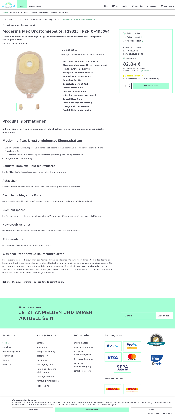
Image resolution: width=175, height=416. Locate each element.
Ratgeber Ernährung (84, 359)
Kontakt (40, 342)
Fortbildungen (35, 6)
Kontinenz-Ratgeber (84, 347)
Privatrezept (131, 37)
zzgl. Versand (145, 70)
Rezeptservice (43, 356)
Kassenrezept (132, 40)
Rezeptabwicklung (45, 351)
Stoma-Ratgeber (82, 342)
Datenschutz (154, 413)
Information (82, 335)
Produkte (8, 335)
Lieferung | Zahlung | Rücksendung (47, 370)
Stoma (5, 12)
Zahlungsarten (114, 335)
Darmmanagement (29, 12)
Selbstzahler (131, 33)
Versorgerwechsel (45, 376)
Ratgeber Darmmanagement (83, 353)
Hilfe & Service (46, 335)
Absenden (164, 315)
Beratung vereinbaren (47, 381)
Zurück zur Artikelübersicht (18, 25)
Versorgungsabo (44, 364)
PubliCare (63, 12)
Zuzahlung (41, 360)
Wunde (54, 12)
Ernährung (43, 12)
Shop (22, 6)
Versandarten (114, 378)
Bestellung (41, 347)
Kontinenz (14, 12)
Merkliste (129, 58)
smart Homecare (82, 371)
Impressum (167, 413)
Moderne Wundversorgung (82, 364)
